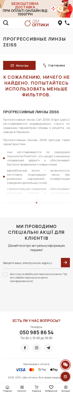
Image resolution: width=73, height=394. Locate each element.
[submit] (65, 262)
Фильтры (19, 65)
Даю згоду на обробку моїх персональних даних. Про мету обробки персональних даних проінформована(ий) (38, 277)
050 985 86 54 (36, 332)
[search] (6, 23)
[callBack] (67, 23)
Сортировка (54, 65)
